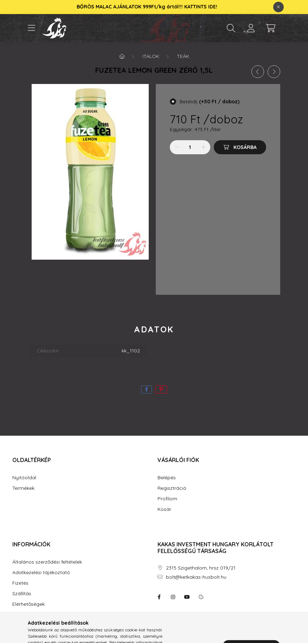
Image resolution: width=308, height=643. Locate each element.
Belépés (167, 478)
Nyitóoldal (24, 478)
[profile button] (251, 28)
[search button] (231, 28)
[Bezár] (278, 7)
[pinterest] (161, 389)
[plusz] (203, 147)
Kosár (164, 509)
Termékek (23, 488)
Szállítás (21, 594)
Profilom (167, 499)
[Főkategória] (122, 56)
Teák (183, 56)
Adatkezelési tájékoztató (41, 573)
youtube (187, 597)
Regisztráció (172, 488)
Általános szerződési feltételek (47, 562)
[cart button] (270, 28)
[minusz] (177, 147)
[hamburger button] (31, 28)
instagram (173, 597)
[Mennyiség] (190, 147)
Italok (150, 56)
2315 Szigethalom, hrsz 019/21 (201, 568)
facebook (159, 597)
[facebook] (146, 389)
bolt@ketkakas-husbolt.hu (196, 577)
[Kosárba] (240, 147)
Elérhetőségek (28, 604)
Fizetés (20, 583)
